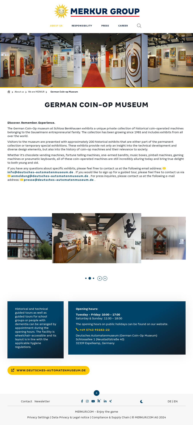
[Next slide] (105, 278)
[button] (86, 278)
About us (56, 26)
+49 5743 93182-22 (94, 329)
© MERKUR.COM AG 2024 (149, 417)
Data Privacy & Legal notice (70, 417)
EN (176, 401)
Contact (26, 401)
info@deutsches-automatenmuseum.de (40, 172)
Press (105, 26)
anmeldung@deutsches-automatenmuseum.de (49, 176)
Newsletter (42, 401)
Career (123, 26)
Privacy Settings (38, 417)
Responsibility (82, 26)
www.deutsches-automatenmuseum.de (48, 370)
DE (169, 401)
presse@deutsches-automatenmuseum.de (59, 179)
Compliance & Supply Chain (111, 417)
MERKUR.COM (84, 411)
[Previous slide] (99, 278)
